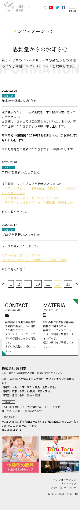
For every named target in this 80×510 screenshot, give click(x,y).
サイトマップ (68, 483)
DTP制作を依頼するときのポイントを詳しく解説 (34, 260)
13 (68, 284)
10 (38, 284)
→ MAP (56, 407)
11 (48, 284)
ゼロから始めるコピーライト (21, 255)
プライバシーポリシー (63, 487)
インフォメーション (64, 479)
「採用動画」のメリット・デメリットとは (30, 198)
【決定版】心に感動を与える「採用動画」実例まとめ (37, 202)
